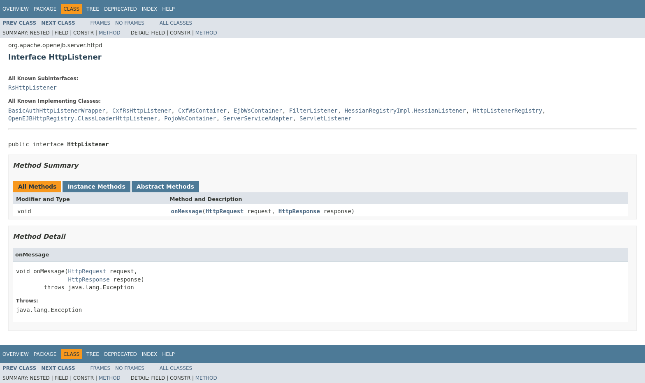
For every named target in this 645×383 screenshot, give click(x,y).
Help (168, 9)
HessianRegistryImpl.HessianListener (405, 110)
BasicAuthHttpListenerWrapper (56, 110)
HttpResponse (299, 211)
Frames (100, 23)
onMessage (186, 211)
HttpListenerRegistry (508, 110)
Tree (92, 9)
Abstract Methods (165, 186)
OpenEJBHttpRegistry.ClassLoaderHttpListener (82, 118)
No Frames (129, 23)
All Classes (176, 23)
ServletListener (325, 118)
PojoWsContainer (190, 118)
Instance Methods (96, 186)
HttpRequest (225, 211)
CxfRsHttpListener (141, 110)
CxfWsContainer (202, 110)
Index (150, 9)
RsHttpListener (32, 87)
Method (110, 33)
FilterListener (313, 110)
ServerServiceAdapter (258, 118)
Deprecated (120, 9)
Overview (15, 9)
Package (45, 9)
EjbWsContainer (258, 110)
